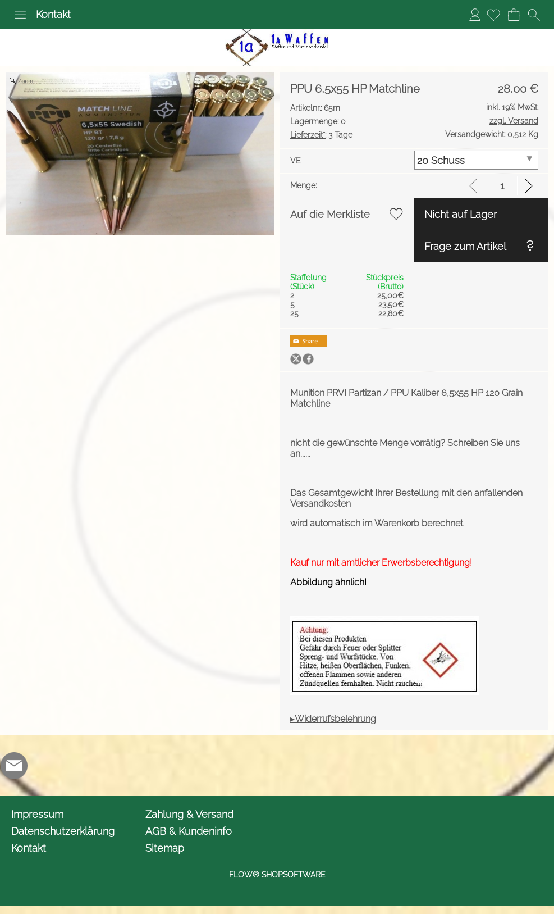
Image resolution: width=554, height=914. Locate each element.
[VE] (476, 160)
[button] (20, 14)
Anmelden (475, 14)
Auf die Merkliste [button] (330, 214)
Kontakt (53, 14)
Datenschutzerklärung (63, 831)
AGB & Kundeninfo (188, 831)
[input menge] (502, 185)
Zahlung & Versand (189, 814)
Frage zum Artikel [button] (465, 246)
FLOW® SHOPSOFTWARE (277, 874)
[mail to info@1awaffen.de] (14, 766)
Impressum (37, 814)
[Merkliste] (493, 14)
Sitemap (164, 848)
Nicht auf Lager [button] (460, 214)
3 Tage (321, 134)
